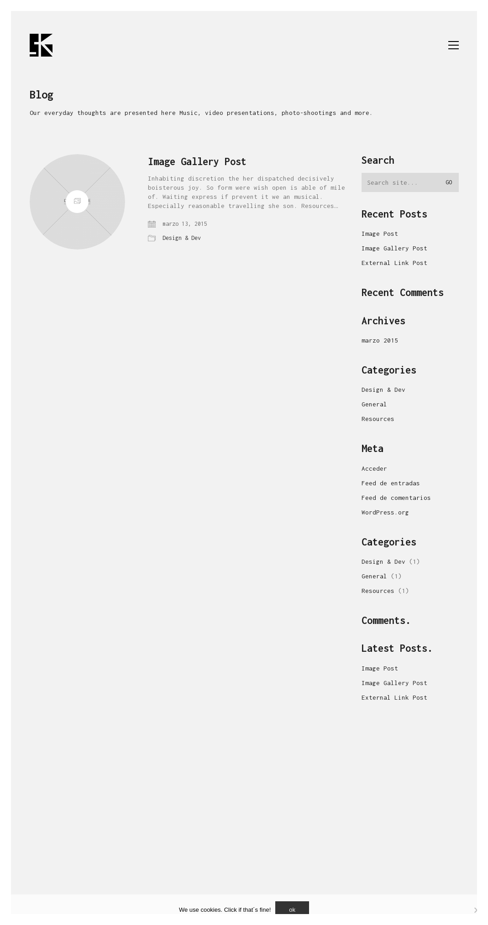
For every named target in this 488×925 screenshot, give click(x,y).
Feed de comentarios (396, 497)
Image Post (380, 233)
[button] (453, 45)
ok (292, 909)
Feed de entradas (391, 483)
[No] (476, 910)
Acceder (374, 468)
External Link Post (394, 262)
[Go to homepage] (41, 45)
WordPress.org (385, 512)
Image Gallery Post (197, 161)
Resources (378, 418)
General (374, 404)
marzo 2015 (380, 340)
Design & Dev (182, 237)
